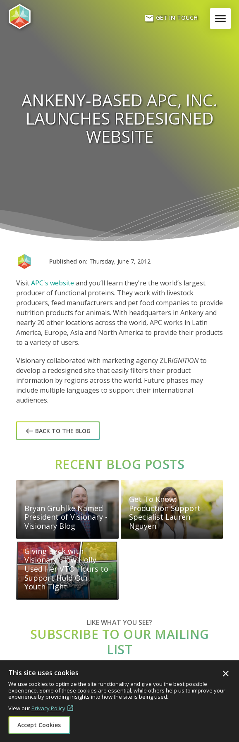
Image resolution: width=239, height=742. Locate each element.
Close (226, 673)
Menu (222, 19)
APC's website (52, 282)
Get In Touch (171, 18)
